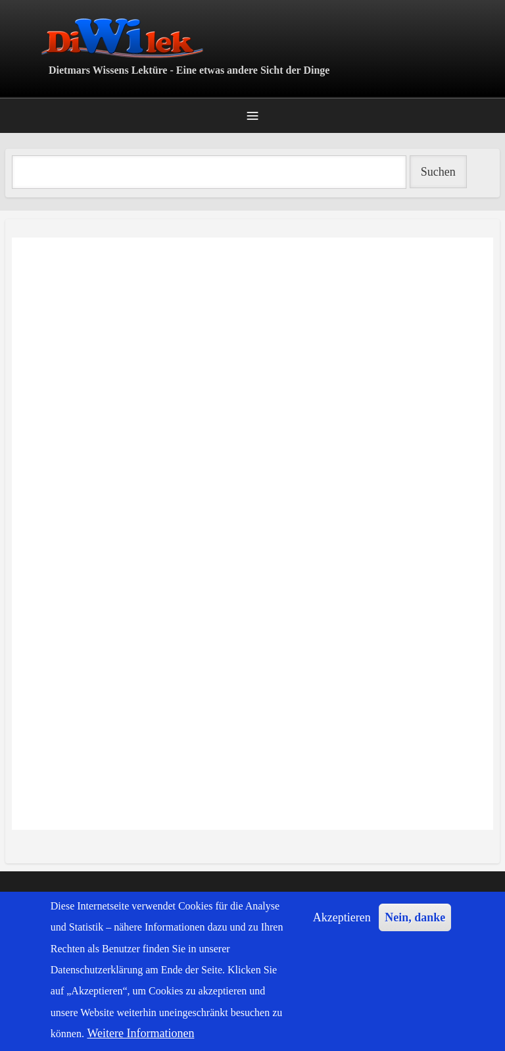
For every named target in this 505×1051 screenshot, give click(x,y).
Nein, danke (415, 917)
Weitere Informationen (140, 1033)
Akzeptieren (342, 917)
